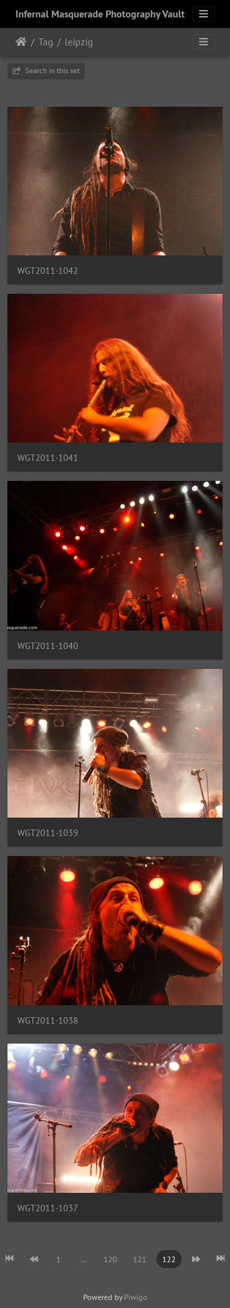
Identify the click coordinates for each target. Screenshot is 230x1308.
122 (169, 1259)
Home (21, 41)
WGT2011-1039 (47, 833)
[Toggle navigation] (204, 13)
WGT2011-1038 (47, 1020)
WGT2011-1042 (47, 270)
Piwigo (135, 1297)
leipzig (79, 41)
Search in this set (46, 70)
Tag (45, 41)
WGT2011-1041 (47, 457)
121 (139, 1259)
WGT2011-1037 (47, 1208)
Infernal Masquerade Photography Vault (100, 13)
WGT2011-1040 (47, 646)
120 (110, 1259)
